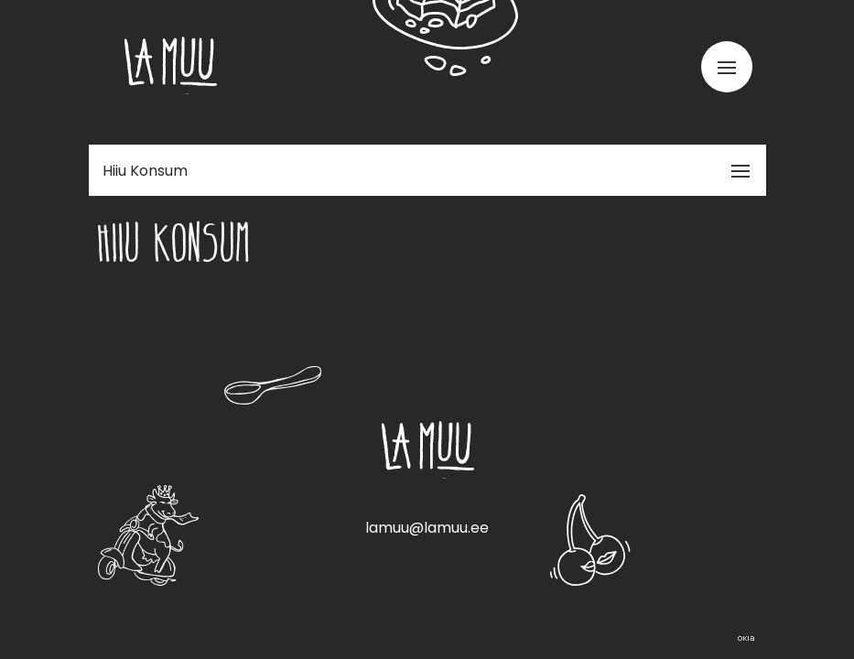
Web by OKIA (746, 638)
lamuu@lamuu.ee (427, 527)
